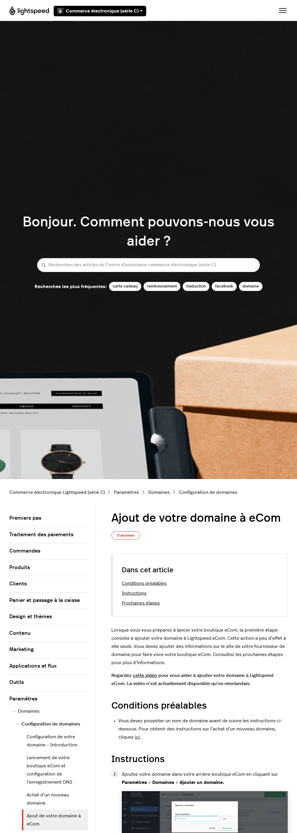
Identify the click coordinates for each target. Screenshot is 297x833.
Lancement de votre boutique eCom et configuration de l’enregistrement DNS (49, 769)
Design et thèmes (30, 616)
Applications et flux (33, 666)
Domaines (159, 492)
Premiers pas (25, 518)
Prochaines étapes (141, 603)
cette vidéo (145, 675)
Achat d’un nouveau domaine (48, 799)
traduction (196, 286)
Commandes (24, 551)
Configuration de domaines (208, 492)
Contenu (19, 633)
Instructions (134, 593)
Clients (18, 584)
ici (137, 737)
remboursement (162, 286)
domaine (250, 286)
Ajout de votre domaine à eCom (54, 820)
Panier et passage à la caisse (44, 600)
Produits (19, 567)
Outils (16, 682)
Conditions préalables (144, 583)
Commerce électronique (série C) (100, 11)
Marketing (21, 649)
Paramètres (126, 492)
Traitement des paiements (41, 534)
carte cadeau (125, 286)
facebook (224, 286)
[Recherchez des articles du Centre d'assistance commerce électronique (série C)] (148, 265)
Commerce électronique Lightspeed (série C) (57, 492)
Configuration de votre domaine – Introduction (52, 740)
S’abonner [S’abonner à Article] (126, 535)
